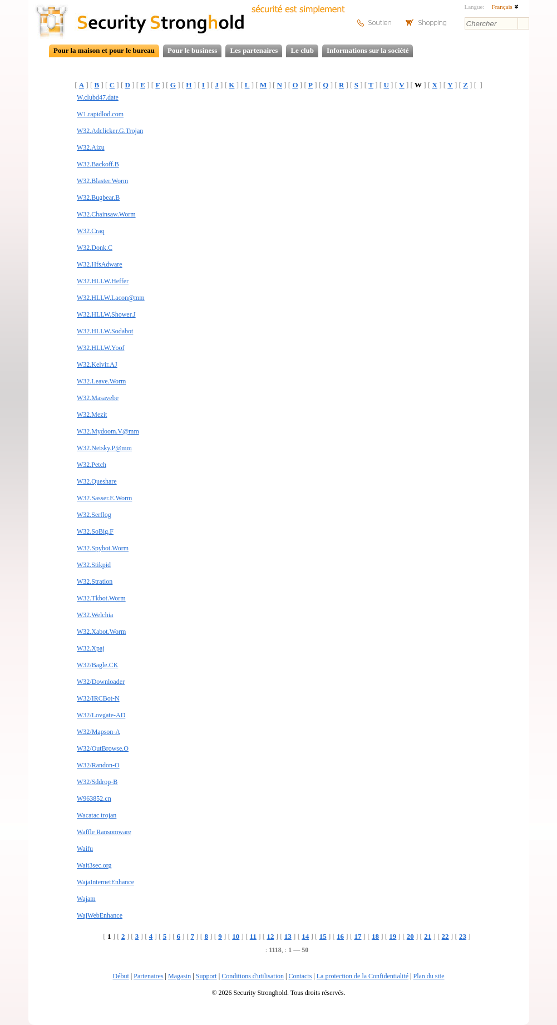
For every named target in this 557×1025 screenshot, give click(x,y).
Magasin (179, 976)
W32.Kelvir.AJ (97, 364)
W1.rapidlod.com (100, 114)
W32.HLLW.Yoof (100, 348)
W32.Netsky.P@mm (104, 448)
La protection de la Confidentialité (362, 976)
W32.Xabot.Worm (101, 631)
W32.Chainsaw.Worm (106, 214)
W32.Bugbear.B (98, 197)
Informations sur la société (367, 50)
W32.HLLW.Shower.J (106, 314)
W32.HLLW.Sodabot (105, 331)
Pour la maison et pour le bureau (104, 50)
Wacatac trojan (96, 815)
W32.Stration (94, 581)
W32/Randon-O (98, 765)
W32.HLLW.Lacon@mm (111, 298)
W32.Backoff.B (98, 164)
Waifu (85, 848)
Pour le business (192, 50)
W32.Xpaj (91, 648)
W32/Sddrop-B (97, 782)
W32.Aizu (91, 147)
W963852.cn (94, 798)
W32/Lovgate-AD (101, 715)
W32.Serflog (94, 515)
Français (505, 6)
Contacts (300, 976)
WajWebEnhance (99, 915)
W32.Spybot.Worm (103, 548)
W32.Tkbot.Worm (101, 598)
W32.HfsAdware (99, 264)
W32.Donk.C (94, 248)
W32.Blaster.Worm (102, 181)
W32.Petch (91, 465)
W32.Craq (91, 231)
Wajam (86, 899)
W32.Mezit (92, 414)
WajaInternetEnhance (105, 882)
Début (121, 976)
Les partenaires (254, 50)
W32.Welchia (95, 615)
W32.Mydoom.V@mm (108, 431)
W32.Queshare (97, 481)
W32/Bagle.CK (97, 665)
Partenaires (148, 976)
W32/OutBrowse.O (103, 748)
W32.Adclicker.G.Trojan (110, 131)
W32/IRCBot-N (98, 698)
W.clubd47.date (98, 97)
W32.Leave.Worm (101, 381)
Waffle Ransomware (104, 832)
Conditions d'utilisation (252, 976)
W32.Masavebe (98, 398)
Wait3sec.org (94, 865)
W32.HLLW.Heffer (103, 281)
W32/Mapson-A (98, 732)
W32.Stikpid (94, 565)
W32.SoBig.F (95, 531)
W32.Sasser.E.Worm (104, 498)
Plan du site (428, 976)
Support (206, 976)
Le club (302, 50)
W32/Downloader (101, 682)
